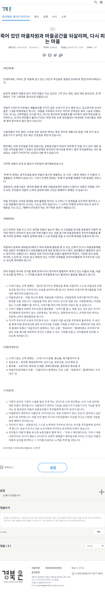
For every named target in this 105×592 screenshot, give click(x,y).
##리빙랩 (7, 448)
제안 (36, 16)
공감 (53, 467)
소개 (63, 16)
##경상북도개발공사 (22, 448)
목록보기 (7, 467)
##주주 (36, 448)
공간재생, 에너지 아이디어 (16, 16)
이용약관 (36, 567)
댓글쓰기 (5, 508)
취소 (99, 531)
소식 (54, 16)
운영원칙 (36, 572)
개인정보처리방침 (53, 567)
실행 (45, 16)
